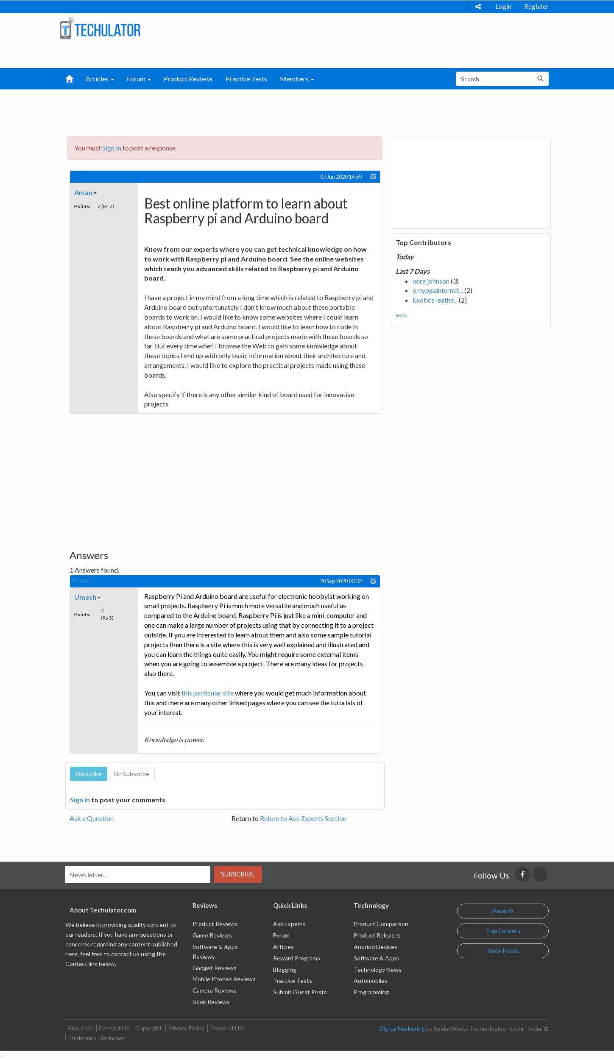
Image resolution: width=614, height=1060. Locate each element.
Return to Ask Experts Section (303, 818)
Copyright (148, 1028)
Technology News (378, 969)
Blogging (284, 969)
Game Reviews (212, 935)
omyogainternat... (438, 290)
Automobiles (371, 980)
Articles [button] (100, 79)
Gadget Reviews (215, 967)
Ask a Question (92, 818)
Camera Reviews (215, 990)
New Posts (503, 950)
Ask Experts (289, 923)
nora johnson (431, 281)
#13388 (81, 581)
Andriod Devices (375, 946)
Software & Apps (376, 958)
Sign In (111, 148)
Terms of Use (228, 1028)
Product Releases (377, 935)
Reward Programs (296, 958)
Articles (283, 946)
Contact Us (114, 1028)
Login (503, 6)
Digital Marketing (402, 1028)
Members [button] (297, 79)
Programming (371, 992)
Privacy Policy (186, 1028)
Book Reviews (211, 1001)
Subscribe (238, 874)
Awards (503, 911)
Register (536, 6)
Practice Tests (246, 79)
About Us (80, 1028)
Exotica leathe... (435, 300)
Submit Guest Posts (300, 992)
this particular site (207, 693)
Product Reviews (188, 79)
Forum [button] (139, 79)
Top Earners (503, 930)
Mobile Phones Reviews (224, 978)
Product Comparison (381, 923)
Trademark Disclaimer (96, 1037)
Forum (281, 935)
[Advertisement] (263, 111)
